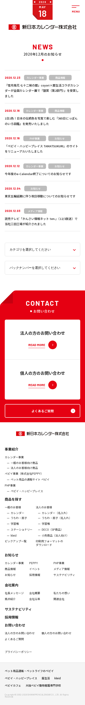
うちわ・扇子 (19, 521)
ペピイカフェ (13, 687)
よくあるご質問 (14, 642)
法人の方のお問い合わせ (20, 636)
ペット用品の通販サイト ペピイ (30, 482)
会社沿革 (34, 602)
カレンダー (17, 516)
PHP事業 (10, 488)
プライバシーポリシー (18, 654)
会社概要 (34, 596)
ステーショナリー (21, 532)
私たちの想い (61, 596)
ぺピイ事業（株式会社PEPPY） (24, 476)
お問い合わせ (15, 628)
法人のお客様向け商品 (24, 471)
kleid (14, 538)
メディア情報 (61, 572)
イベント (34, 572)
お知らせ (11, 558)
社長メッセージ (14, 596)
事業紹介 (11, 451)
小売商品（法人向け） (55, 538)
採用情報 (34, 577)
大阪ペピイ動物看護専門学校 (43, 687)
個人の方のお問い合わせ (56, 636)
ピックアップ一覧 (16, 544)
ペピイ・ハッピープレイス (27, 494)
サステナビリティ (64, 577)
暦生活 (46, 679)
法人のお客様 (44, 510)
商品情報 (10, 572)
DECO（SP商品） (52, 532)
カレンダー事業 (14, 460)
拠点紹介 (10, 602)
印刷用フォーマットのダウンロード (49, 545)
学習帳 (15, 526)
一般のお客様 (13, 510)
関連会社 (58, 602)
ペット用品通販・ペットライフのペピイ (29, 672)
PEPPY (33, 566)
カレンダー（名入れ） (55, 516)
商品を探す (13, 502)
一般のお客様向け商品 (24, 466)
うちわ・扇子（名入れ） (57, 521)
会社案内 (11, 588)
